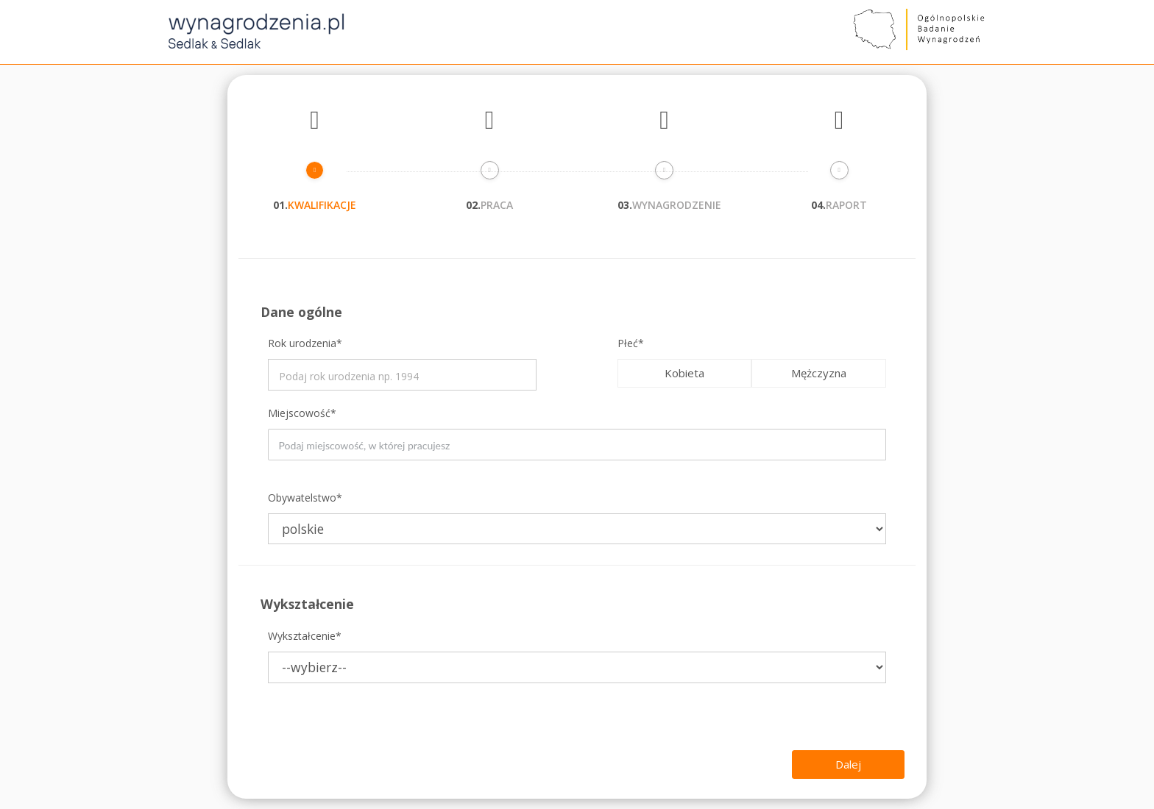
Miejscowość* (302, 413)
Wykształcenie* (304, 636)
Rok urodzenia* (305, 343)
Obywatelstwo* (305, 498)
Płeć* (630, 343)
